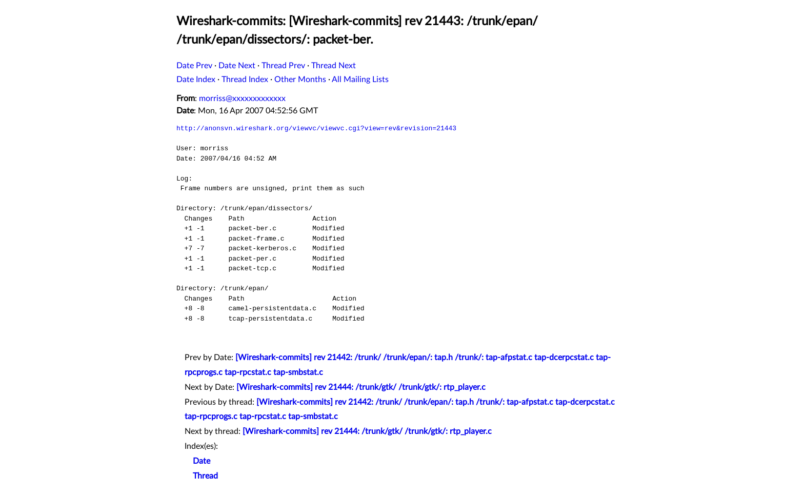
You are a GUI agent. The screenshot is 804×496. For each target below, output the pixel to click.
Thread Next (333, 66)
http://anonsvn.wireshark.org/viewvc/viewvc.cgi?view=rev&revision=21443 (316, 128)
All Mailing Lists (360, 79)
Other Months (300, 79)
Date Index (195, 79)
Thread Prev (283, 66)
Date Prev (194, 66)
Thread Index (245, 79)
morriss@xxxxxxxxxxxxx (242, 98)
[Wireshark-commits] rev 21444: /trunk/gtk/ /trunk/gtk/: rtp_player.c (361, 387)
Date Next (236, 66)
